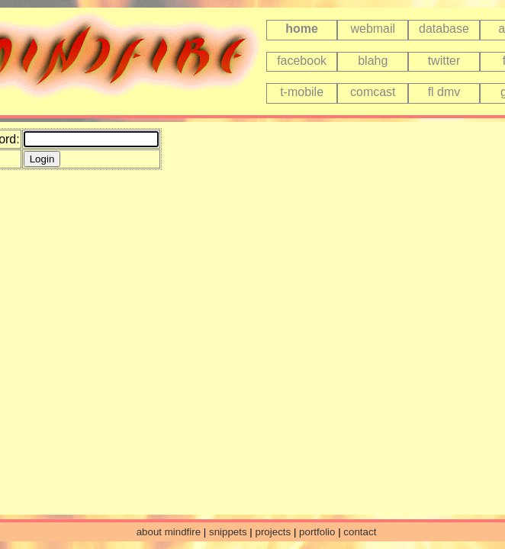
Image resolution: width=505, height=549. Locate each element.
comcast (373, 91)
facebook (301, 60)
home (301, 28)
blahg (373, 60)
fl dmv (444, 91)
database (444, 28)
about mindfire (169, 532)
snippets (228, 532)
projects (273, 532)
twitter (444, 60)
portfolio (317, 532)
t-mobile (301, 91)
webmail (372, 28)
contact (359, 532)
